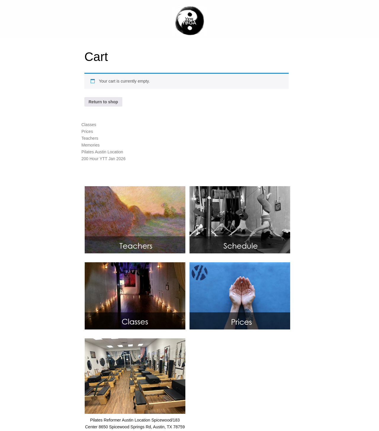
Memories (90, 145)
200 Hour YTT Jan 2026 (103, 158)
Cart (96, 57)
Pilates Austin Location (102, 151)
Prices (87, 131)
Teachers (89, 138)
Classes (88, 124)
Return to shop (103, 101)
